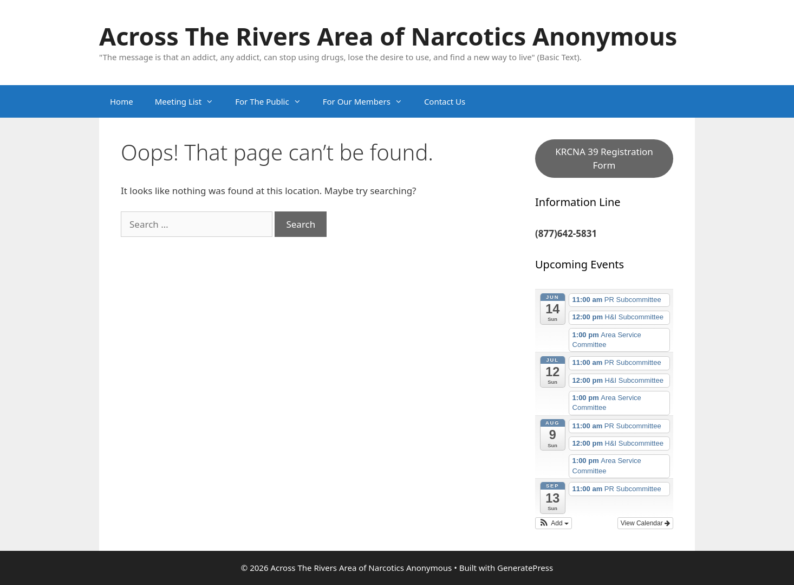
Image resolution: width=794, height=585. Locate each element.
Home (121, 101)
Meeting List (190, 101)
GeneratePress (525, 567)
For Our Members (368, 101)
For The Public (273, 101)
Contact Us (444, 101)
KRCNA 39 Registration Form (604, 158)
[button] (553, 523)
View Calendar (645, 523)
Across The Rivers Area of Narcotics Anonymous (388, 36)
